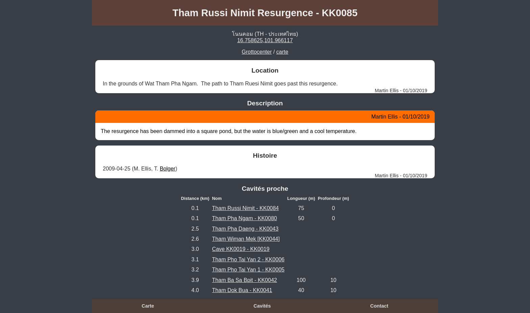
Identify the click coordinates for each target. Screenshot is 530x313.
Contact (379, 306)
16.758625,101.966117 (265, 40)
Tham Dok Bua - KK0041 (242, 290)
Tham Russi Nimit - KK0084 (245, 208)
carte (282, 52)
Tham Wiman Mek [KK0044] (246, 239)
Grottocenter (257, 52)
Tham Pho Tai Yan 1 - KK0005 (248, 269)
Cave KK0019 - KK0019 (240, 249)
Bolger (167, 169)
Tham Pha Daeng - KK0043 (245, 229)
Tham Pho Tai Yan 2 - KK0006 (248, 259)
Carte (148, 306)
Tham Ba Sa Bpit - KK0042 (244, 280)
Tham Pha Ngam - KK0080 (244, 218)
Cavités (262, 306)
